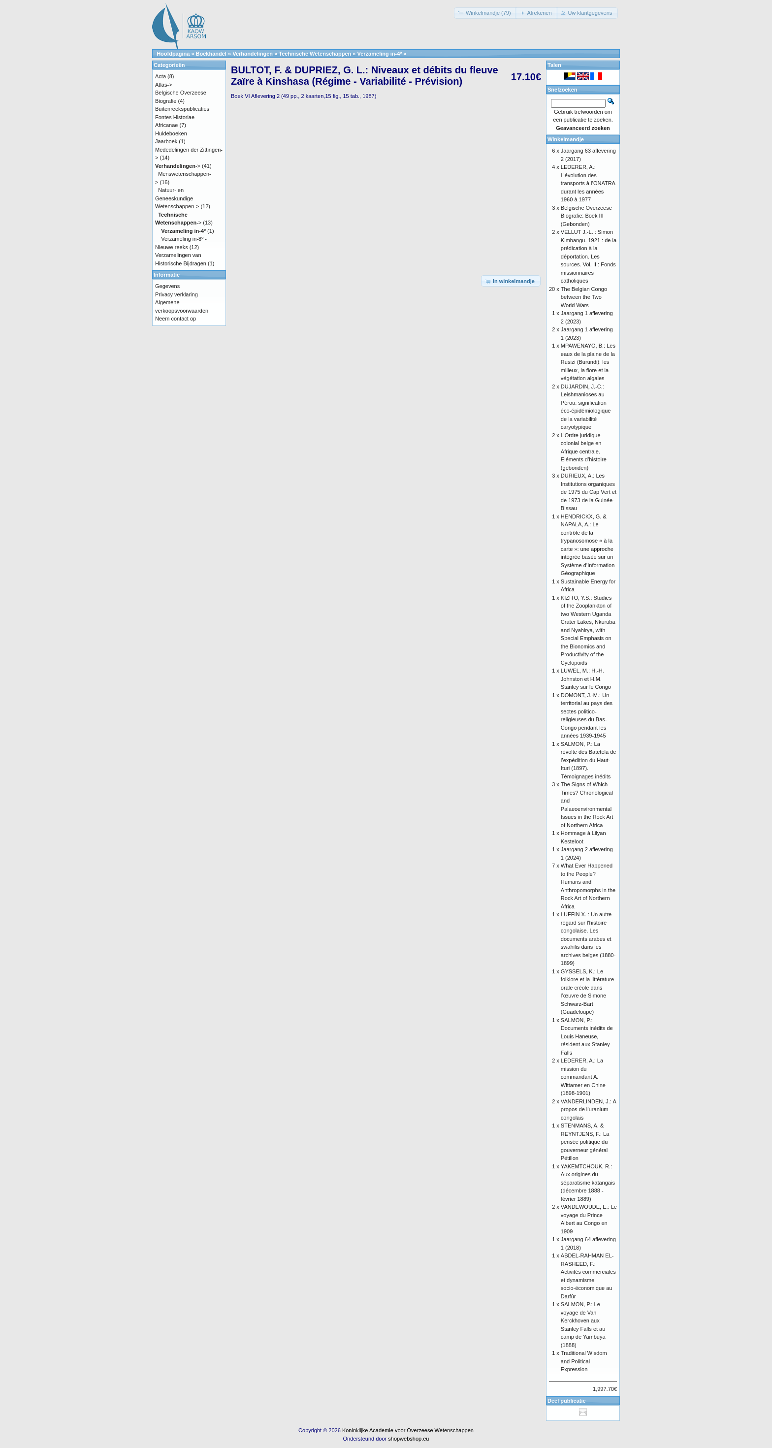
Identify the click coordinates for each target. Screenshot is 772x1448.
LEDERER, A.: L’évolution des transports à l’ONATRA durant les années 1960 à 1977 (588, 183)
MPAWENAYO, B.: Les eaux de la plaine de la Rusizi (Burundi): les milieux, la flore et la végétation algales (588, 362)
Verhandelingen (252, 54)
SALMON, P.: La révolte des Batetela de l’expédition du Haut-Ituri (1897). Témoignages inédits (588, 760)
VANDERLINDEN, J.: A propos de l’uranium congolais (588, 1109)
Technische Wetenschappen (315, 54)
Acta (160, 76)
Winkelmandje (565, 139)
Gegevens (167, 286)
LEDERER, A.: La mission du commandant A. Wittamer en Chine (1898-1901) (583, 1077)
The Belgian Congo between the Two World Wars (584, 297)
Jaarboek (166, 141)
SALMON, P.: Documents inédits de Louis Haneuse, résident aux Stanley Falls (587, 1036)
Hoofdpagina (173, 54)
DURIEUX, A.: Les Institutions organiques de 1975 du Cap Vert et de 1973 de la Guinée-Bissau (588, 492)
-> (177, 166)
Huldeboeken (171, 133)
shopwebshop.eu (408, 1439)
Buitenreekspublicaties (182, 109)
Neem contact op (175, 319)
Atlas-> (163, 85)
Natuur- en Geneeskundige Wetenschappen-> (177, 198)
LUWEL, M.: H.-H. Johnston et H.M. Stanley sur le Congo (586, 679)
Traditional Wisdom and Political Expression (584, 1361)
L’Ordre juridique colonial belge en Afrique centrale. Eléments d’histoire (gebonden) (584, 451)
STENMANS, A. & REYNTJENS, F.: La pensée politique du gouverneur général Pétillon (585, 1142)
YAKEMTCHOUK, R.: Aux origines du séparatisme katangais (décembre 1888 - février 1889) (588, 1182)
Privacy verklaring (176, 294)
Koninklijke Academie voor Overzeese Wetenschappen (408, 1430)
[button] (485, 13)
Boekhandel (211, 54)
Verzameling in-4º (379, 54)
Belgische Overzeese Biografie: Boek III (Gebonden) (586, 216)
